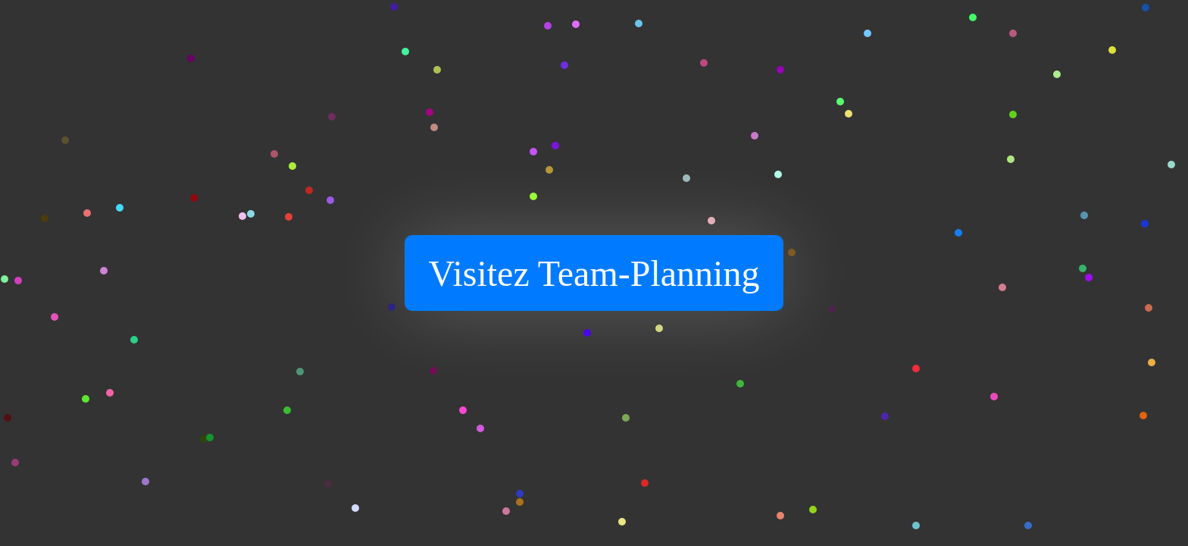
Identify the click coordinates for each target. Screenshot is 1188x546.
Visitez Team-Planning (594, 273)
